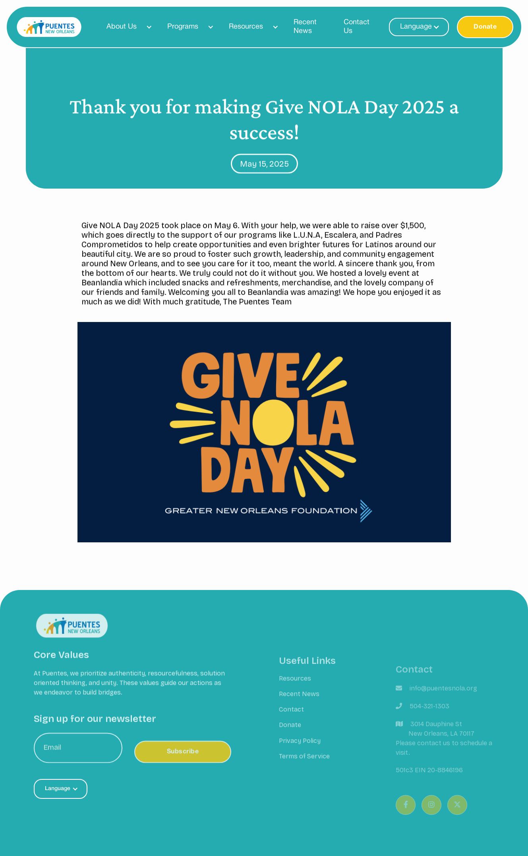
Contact (291, 717)
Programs (182, 26)
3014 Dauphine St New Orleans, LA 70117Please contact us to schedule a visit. (444, 749)
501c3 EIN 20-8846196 (429, 780)
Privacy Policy (300, 748)
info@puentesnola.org (443, 698)
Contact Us (356, 27)
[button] (125, 27)
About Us (121, 26)
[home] (49, 27)
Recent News (305, 27)
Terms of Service (304, 763)
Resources (246, 26)
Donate (485, 27)
